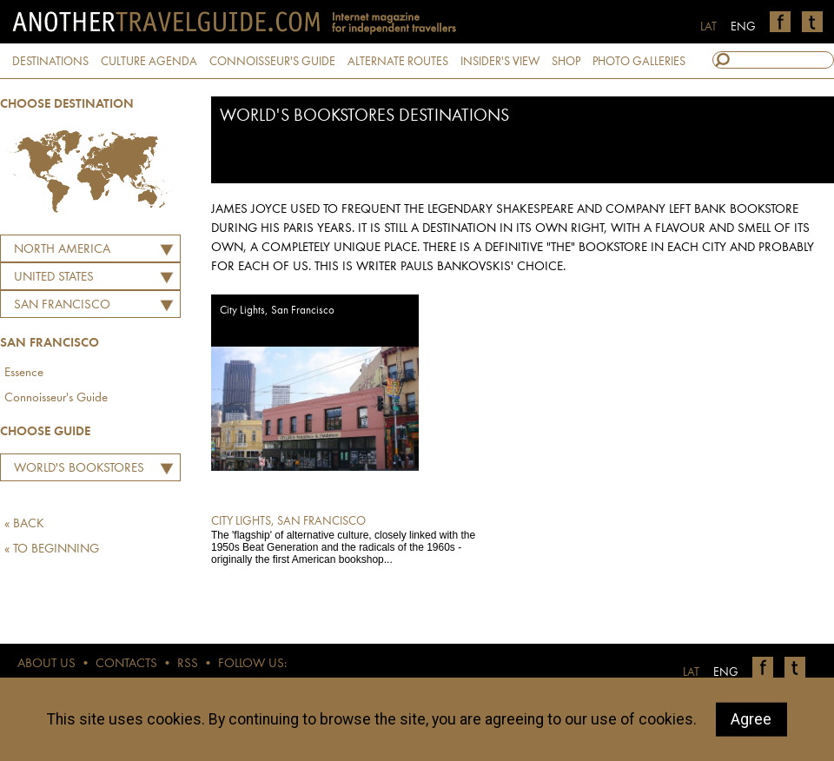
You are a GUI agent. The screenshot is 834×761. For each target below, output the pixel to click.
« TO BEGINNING (51, 549)
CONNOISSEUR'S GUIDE (272, 62)
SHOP (566, 62)
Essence (23, 373)
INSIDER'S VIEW (499, 62)
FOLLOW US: (252, 664)
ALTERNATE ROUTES (398, 62)
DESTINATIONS (50, 62)
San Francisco (62, 305)
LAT (708, 27)
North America (62, 249)
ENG (743, 27)
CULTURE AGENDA (149, 62)
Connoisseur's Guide (56, 398)
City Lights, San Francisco (277, 310)
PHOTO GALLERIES (638, 62)
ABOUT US (46, 664)
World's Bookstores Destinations (74, 471)
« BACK (24, 524)
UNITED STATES (54, 277)
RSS (187, 664)
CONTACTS (126, 664)
